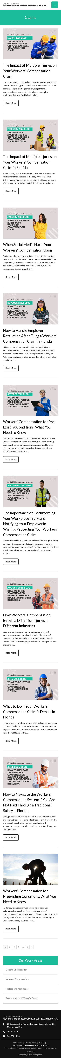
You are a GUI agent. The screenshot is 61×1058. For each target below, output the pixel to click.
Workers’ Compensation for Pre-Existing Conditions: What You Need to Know (29, 427)
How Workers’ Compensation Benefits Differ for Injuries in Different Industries (26, 620)
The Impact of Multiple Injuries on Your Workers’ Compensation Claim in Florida (30, 162)
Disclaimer (17, 1042)
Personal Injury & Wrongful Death (22, 998)
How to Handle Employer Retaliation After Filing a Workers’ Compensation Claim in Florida (30, 335)
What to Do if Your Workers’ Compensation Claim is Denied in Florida (29, 711)
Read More (10, 103)
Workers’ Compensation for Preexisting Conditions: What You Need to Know (29, 896)
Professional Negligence (17, 989)
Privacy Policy (30, 1042)
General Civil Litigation (16, 969)
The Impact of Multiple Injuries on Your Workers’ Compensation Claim (30, 70)
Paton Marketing (43, 1045)
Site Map (42, 1042)
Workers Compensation (17, 979)
